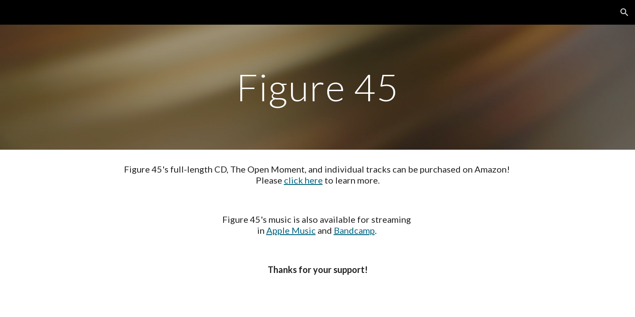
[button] (624, 12)
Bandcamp (354, 230)
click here (303, 180)
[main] (317, 87)
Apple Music (291, 230)
